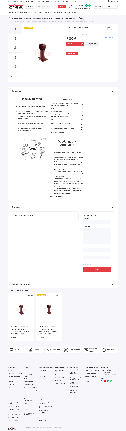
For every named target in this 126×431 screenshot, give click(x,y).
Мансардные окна (13, 406)
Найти (61, 6)
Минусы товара (87, 254)
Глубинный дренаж (90, 373)
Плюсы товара (87, 246)
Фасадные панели (60, 383)
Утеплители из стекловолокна (74, 382)
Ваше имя (86, 218)
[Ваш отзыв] (97, 236)
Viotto (108, 27)
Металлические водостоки (43, 375)
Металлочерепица (26, 12)
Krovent (26, 403)
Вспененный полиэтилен (73, 391)
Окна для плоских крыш (15, 414)
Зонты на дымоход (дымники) (29, 414)
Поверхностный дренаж (92, 370)
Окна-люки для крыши (14, 417)
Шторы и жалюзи (13, 420)
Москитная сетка (13, 412)
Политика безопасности (15, 373)
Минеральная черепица (30, 390)
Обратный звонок (105, 372)
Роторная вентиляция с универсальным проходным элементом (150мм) (48, 331)
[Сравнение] (100, 7)
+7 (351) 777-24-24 (76, 5)
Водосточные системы (55, 12)
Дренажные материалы (92, 376)
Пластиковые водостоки (43, 371)
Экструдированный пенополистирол (75, 378)
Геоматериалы (89, 379)
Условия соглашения (14, 376)
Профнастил (27, 379)
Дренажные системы (70, 12)
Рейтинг (86, 262)
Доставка (37, 1)
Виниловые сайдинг (60, 380)
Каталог (29, 6)
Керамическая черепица (28, 375)
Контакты (73, 1)
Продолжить (97, 269)
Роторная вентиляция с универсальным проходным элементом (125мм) (20, 331)
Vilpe (25, 406)
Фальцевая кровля (29, 384)
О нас (9, 1)
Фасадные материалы (40, 12)
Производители (12, 379)
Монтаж (15, 1)
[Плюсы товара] (97, 250)
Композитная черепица (30, 387)
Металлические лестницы (43, 411)
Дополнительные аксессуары (44, 419)
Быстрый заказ (92, 44)
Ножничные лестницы (45, 415)
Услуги (10, 387)
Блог (67, 1)
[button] (11, 76)
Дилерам (22, 1)
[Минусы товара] (97, 257)
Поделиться (72, 53)
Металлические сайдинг (61, 375)
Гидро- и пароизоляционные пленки (75, 373)
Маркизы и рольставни (15, 409)
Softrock (87, 381)
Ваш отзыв (87, 226)
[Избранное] (104, 7)
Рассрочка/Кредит (59, 1)
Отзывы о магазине (47, 1)
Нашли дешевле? (109, 37)
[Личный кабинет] (96, 7)
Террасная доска (59, 377)
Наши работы (29, 1)
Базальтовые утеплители (74, 387)
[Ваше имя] (97, 222)
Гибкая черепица (13, 12)
